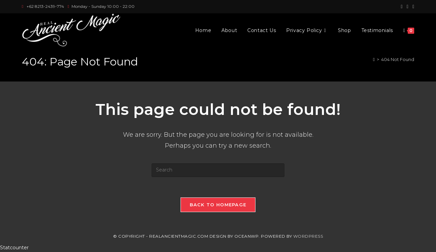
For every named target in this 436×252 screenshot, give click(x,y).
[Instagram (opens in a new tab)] (407, 6)
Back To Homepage (218, 204)
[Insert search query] (218, 170)
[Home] (374, 59)
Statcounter (14, 247)
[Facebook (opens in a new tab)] (402, 6)
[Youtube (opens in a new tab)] (412, 6)
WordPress (308, 236)
